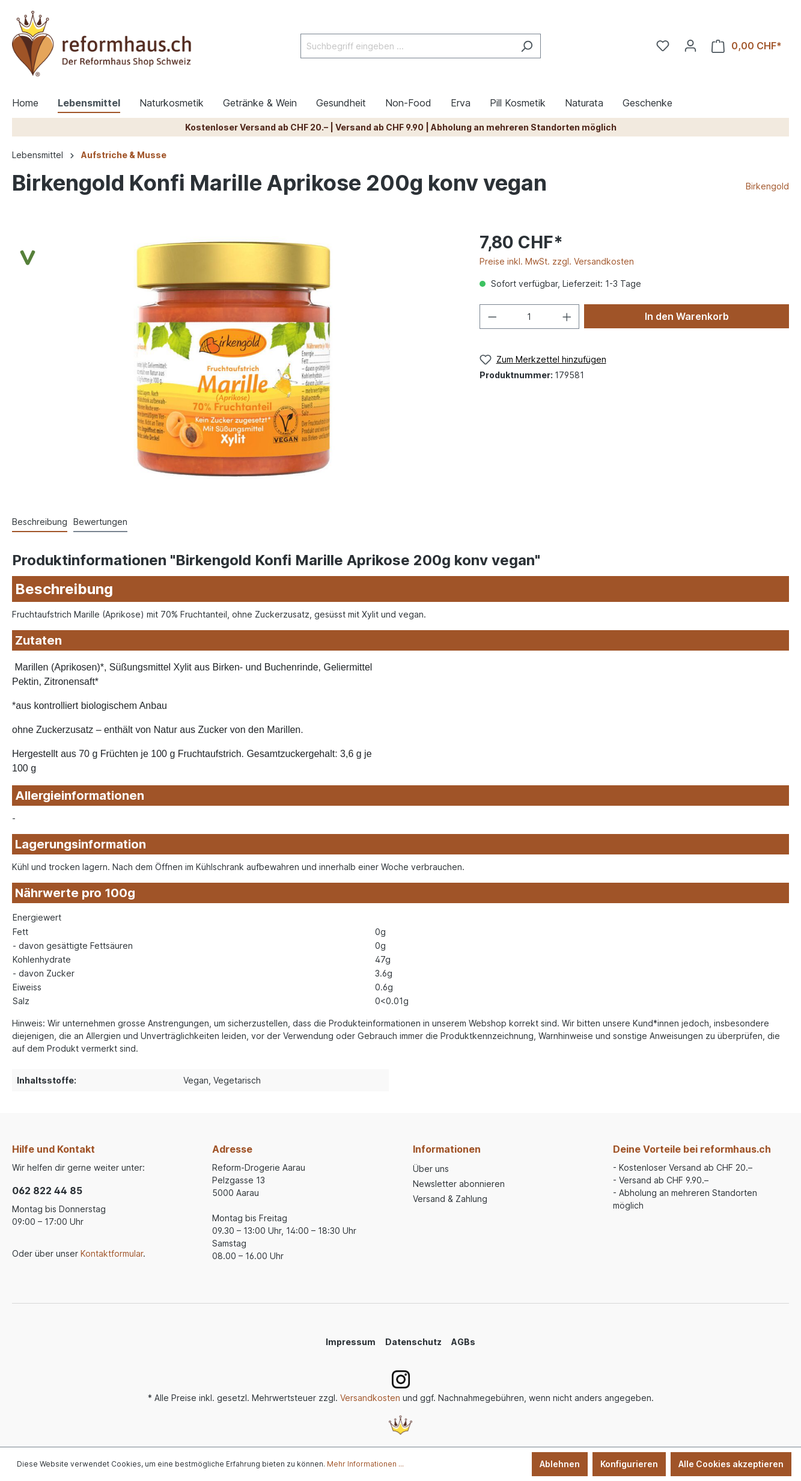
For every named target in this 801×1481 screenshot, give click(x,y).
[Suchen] (527, 46)
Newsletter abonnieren (459, 1184)
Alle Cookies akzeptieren (731, 1464)
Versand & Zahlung (450, 1199)
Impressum (351, 1342)
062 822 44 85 (47, 1191)
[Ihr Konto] (690, 45)
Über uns (431, 1169)
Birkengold (767, 186)
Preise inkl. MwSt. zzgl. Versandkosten (557, 261)
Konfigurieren (629, 1464)
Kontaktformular (112, 1253)
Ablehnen (560, 1464)
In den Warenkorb (687, 316)
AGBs (463, 1342)
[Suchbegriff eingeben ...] (406, 46)
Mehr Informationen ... (365, 1463)
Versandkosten (370, 1398)
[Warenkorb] (746, 46)
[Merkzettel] (663, 45)
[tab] (39, 522)
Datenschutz (413, 1342)
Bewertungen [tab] (100, 522)
